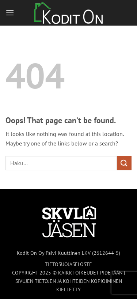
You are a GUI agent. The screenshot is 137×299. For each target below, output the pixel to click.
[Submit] (124, 163)
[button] (9, 13)
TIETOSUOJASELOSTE (68, 264)
